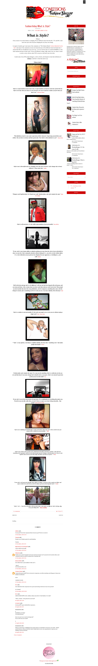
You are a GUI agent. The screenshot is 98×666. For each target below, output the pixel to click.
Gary (55, 454)
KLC (16, 594)
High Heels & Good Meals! (21, 546)
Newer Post (14, 515)
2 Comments (75, 155)
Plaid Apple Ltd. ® (53, 660)
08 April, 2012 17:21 (19, 632)
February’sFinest (40, 92)
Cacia (57, 483)
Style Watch (38, 30)
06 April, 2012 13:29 (19, 600)
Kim (48, 431)
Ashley (45, 168)
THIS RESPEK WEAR (39, 402)
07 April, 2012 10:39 (19, 623)
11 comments (16, 511)
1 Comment (74, 142)
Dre (16, 584)
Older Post (61, 515)
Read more (80, 141)
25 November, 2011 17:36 (20, 558)
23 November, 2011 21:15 (20, 543)
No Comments (75, 168)
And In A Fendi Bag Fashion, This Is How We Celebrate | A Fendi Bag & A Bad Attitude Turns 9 (76, 100)
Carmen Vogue (18, 571)
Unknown (17, 553)
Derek (43, 344)
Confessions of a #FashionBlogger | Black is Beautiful (78, 160)
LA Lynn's (17, 603)
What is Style (44, 30)
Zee (45, 376)
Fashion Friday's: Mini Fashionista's (77, 123)
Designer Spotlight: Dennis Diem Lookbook (78, 91)
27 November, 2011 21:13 (20, 582)
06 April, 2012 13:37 (19, 606)
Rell (62, 290)
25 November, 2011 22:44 (20, 568)
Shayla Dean (60, 137)
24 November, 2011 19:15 (20, 550)
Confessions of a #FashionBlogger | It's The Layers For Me (78, 147)
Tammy (17, 537)
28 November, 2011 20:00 (21, 591)
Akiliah (39, 256)
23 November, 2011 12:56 (20, 534)
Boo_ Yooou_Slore (41, 314)
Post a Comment (18, 635)
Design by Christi (44, 660)
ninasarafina (18, 560)
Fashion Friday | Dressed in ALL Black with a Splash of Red (78, 109)
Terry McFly (56, 224)
